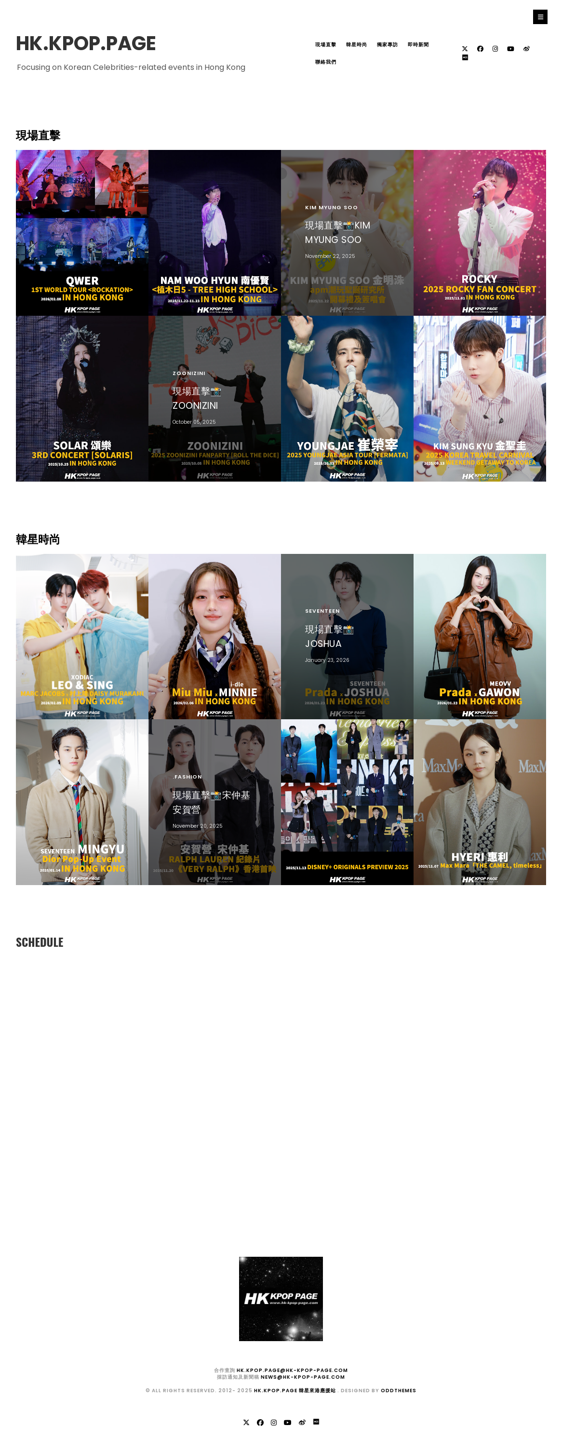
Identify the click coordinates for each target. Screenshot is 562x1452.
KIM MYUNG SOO (331, 207)
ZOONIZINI (189, 373)
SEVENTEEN (322, 611)
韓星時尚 (356, 44)
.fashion (187, 776)
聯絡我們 (325, 62)
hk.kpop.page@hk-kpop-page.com (292, 1370)
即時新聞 (418, 44)
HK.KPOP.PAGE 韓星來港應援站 (295, 1390)
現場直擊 (325, 44)
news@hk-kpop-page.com (303, 1377)
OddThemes (398, 1390)
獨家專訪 (387, 44)
